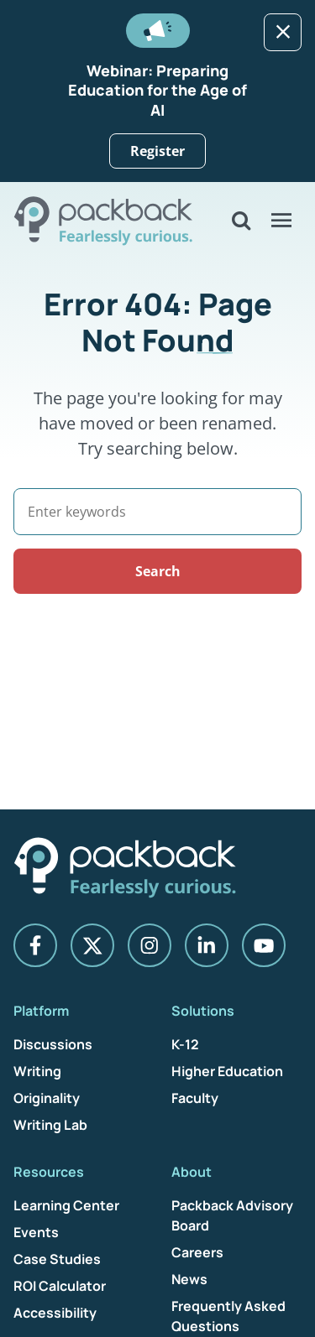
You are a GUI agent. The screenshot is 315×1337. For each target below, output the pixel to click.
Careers (197, 1252)
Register (157, 151)
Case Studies (57, 1259)
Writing (37, 1071)
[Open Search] (241, 220)
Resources (48, 1172)
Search (158, 571)
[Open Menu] (281, 220)
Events (36, 1232)
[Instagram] (149, 945)
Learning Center (66, 1205)
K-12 (185, 1044)
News (189, 1279)
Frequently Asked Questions (228, 1316)
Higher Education (227, 1071)
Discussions (52, 1044)
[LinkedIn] (206, 945)
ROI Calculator (59, 1286)
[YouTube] (264, 945)
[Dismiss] (283, 32)
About (191, 1172)
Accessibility (55, 1312)
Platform (41, 1010)
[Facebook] (35, 945)
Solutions (202, 1010)
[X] (92, 945)
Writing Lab (50, 1125)
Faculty (194, 1098)
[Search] (157, 511)
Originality (46, 1098)
